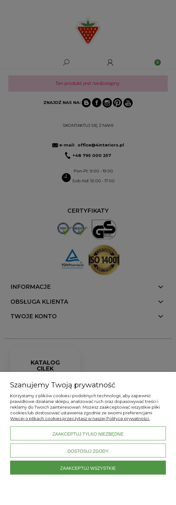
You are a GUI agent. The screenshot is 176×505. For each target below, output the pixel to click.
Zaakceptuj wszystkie (88, 468)
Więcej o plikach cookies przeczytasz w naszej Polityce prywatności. (80, 418)
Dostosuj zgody (88, 451)
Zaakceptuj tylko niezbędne (88, 434)
